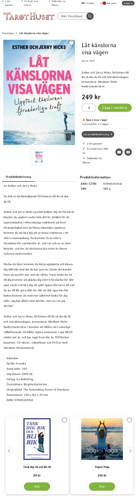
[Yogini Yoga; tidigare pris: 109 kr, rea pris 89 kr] (102, 473)
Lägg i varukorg (115, 107)
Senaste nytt (73, 24)
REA (90, 24)
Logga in (128, 3)
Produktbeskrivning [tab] (18, 177)
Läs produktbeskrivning (96, 134)
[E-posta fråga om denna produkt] (119, 152)
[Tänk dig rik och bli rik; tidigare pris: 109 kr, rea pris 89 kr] (37, 473)
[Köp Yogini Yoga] (102, 486)
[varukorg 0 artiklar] (125, 16)
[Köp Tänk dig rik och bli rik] (37, 486)
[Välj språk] (86, 3)
